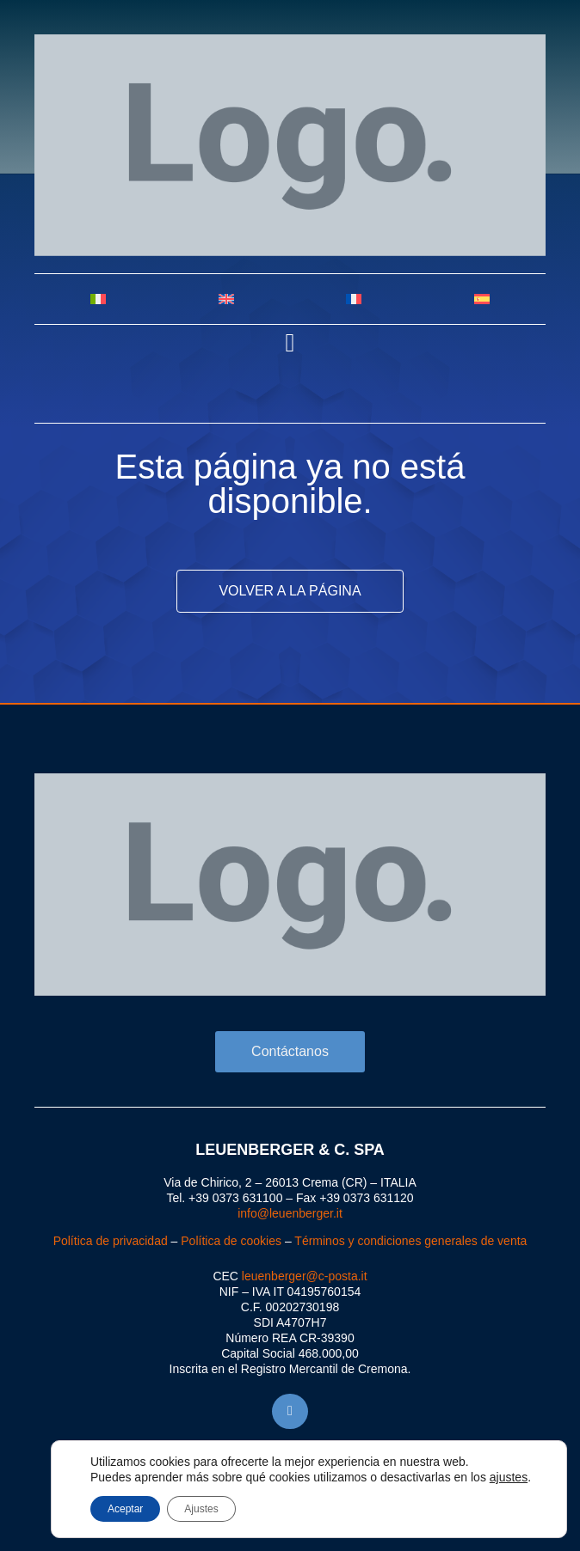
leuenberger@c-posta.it (304, 1276)
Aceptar (125, 1509)
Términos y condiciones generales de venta (410, 1241)
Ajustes (201, 1509)
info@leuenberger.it (290, 1213)
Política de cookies (231, 1241)
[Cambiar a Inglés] (227, 299)
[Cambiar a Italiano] (98, 299)
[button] (290, 342)
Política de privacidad (110, 1241)
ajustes (509, 1477)
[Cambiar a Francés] (354, 299)
